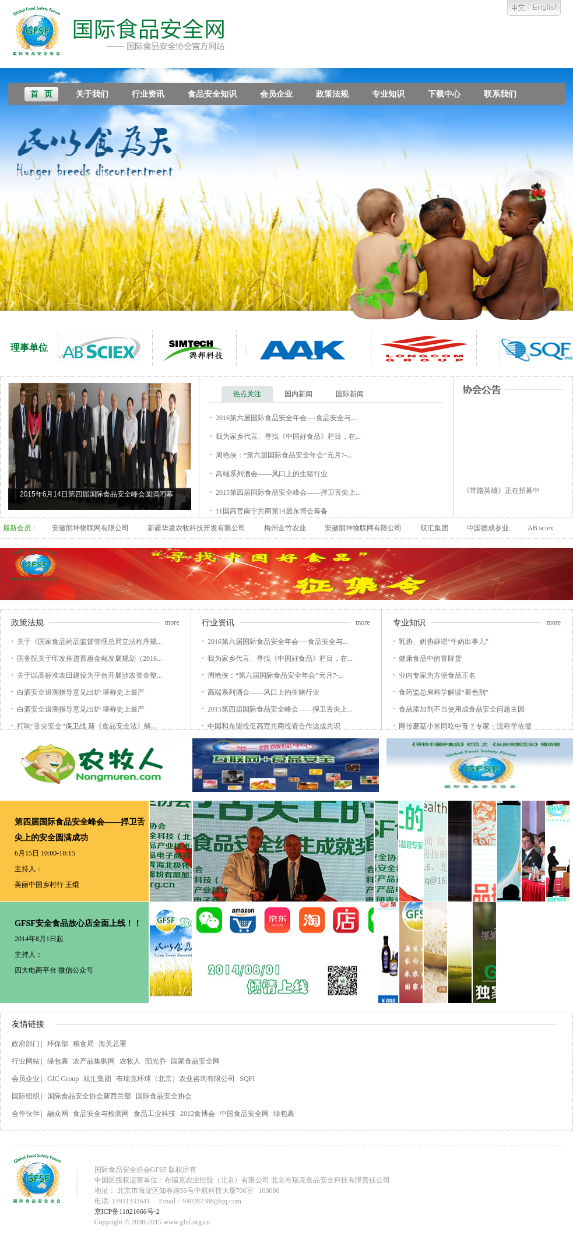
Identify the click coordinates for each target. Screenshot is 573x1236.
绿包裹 (57, 1061)
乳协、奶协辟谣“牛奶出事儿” (444, 642)
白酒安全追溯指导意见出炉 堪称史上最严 (81, 692)
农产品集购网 (94, 1061)
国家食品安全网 (195, 1061)
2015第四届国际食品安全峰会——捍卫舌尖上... (288, 492)
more (172, 622)
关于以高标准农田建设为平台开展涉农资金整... (89, 675)
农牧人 (129, 1061)
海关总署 (112, 1044)
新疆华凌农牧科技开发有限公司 (196, 528)
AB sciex (540, 528)
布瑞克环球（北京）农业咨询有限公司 (175, 1079)
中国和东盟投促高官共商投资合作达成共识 (274, 726)
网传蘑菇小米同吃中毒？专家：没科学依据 (465, 726)
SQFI (247, 1079)
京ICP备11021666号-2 (127, 1211)
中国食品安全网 (244, 1114)
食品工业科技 (154, 1114)
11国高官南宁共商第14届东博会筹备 (272, 511)
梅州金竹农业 (285, 528)
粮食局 (83, 1044)
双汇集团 (434, 528)
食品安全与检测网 (101, 1114)
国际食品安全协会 (164, 1096)
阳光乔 (155, 1061)
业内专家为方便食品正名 (437, 675)
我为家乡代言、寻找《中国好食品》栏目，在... (288, 436)
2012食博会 (197, 1114)
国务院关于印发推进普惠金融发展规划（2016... (89, 658)
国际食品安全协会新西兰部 (89, 1096)
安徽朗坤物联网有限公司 (90, 528)
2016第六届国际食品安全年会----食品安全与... (286, 418)
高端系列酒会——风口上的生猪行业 (272, 474)
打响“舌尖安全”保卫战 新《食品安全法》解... (86, 726)
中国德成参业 (488, 528)
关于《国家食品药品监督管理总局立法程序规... (89, 642)
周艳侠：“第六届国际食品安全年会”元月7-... (284, 455)
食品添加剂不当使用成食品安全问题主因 (462, 709)
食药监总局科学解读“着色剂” (444, 692)
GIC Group (63, 1079)
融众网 (57, 1114)
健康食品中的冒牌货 (430, 658)
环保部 (57, 1044)
